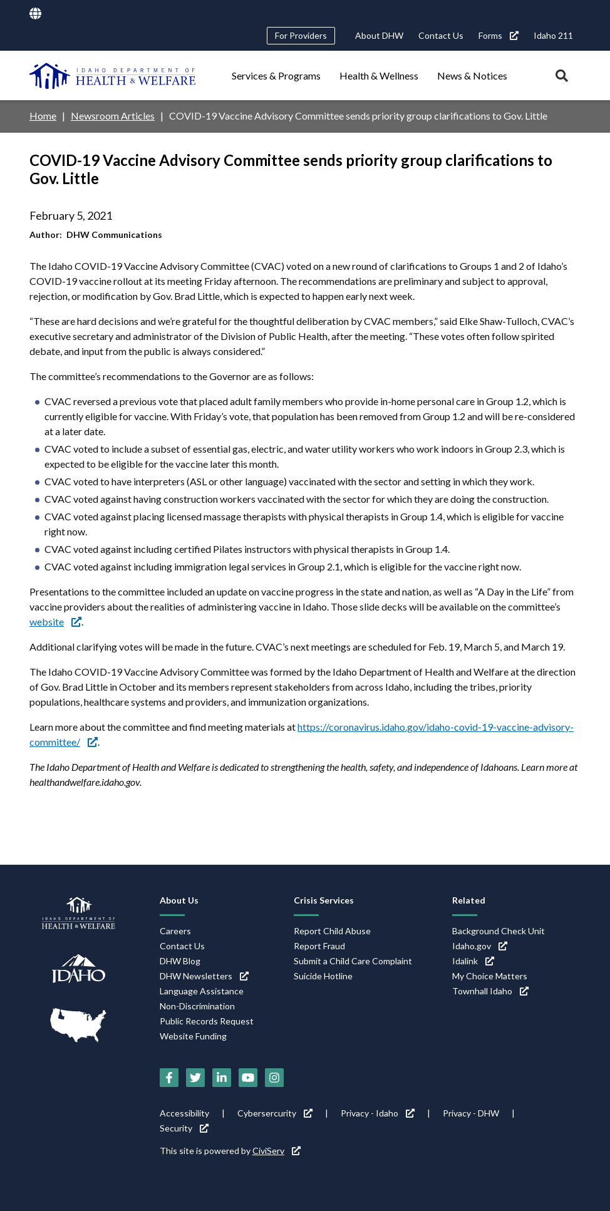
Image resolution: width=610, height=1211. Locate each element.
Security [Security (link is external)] (184, 1128)
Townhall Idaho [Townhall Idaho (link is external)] (490, 991)
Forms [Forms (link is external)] (498, 35)
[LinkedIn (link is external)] (221, 1077)
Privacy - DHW (471, 1113)
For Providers (301, 35)
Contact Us (440, 35)
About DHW (379, 35)
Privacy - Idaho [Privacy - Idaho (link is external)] (378, 1113)
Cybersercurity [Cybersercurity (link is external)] (275, 1113)
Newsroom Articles (113, 115)
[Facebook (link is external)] (169, 1077)
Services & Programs (276, 75)
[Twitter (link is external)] (195, 1077)
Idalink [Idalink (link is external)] (473, 961)
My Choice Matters (489, 976)
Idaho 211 (553, 35)
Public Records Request (207, 1021)
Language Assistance (202, 991)
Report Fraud (319, 945)
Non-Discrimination (197, 1006)
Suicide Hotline (323, 976)
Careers (175, 930)
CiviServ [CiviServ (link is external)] (276, 1150)
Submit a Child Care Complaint (353, 961)
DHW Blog (180, 961)
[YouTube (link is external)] (248, 1077)
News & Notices (472, 75)
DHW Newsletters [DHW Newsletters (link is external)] (204, 976)
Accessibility (184, 1113)
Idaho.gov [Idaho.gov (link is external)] (479, 945)
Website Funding (193, 1036)
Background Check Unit (498, 930)
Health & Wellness (378, 75)
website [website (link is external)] (55, 621)
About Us (179, 900)
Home (42, 115)
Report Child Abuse (332, 930)
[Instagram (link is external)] (274, 1077)
